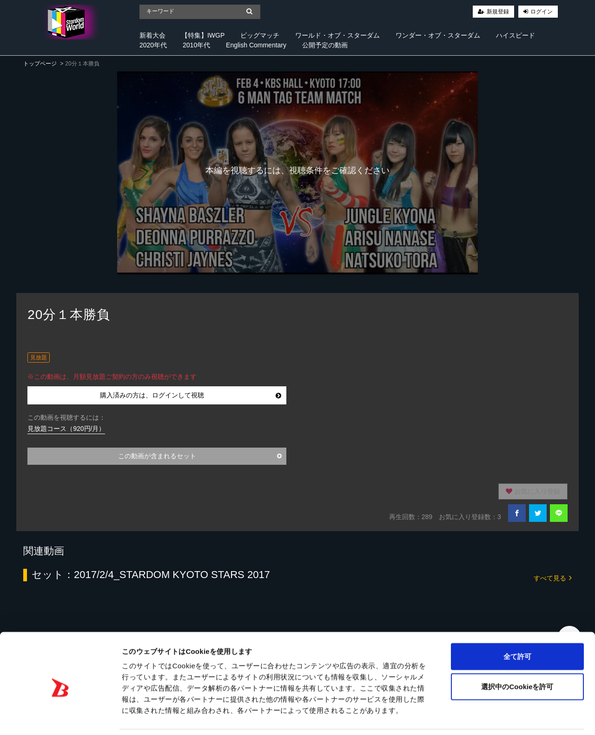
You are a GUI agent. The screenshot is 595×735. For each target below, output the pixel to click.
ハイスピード (515, 35)
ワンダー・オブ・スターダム (438, 35)
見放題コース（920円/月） (66, 428)
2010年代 (196, 45)
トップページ (40, 63)
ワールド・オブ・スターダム (337, 35)
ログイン (541, 11)
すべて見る (553, 577)
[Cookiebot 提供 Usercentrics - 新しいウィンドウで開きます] (60, 717)
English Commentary (256, 45)
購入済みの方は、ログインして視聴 (190, 395)
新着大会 (152, 35)
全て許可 (517, 625)
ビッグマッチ (259, 35)
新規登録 (498, 11)
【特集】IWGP (203, 35)
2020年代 (153, 45)
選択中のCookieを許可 (517, 656)
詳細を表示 (448, 717)
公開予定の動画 (325, 45)
